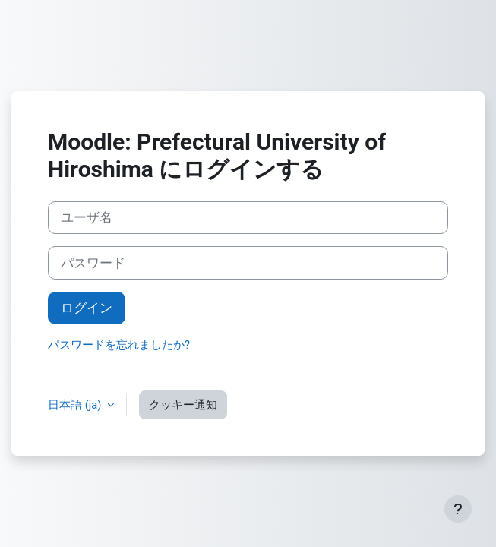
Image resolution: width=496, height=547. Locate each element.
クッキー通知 (183, 405)
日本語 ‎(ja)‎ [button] (76, 405)
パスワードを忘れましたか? (119, 345)
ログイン (86, 307)
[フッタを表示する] (458, 509)
